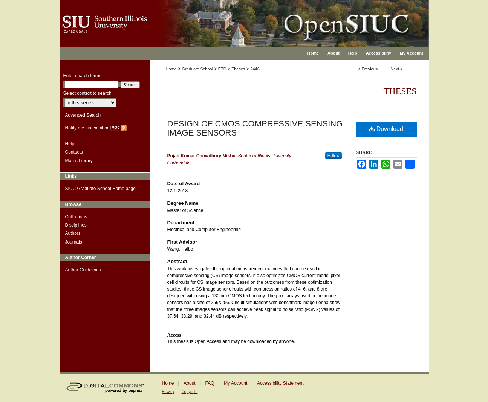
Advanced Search (83, 115)
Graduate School (197, 69)
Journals (73, 242)
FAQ (209, 383)
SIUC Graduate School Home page (100, 188)
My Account (235, 383)
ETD (222, 69)
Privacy (168, 392)
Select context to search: (88, 93)
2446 (254, 69)
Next (394, 69)
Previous (370, 69)
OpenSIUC (268, 19)
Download (386, 129)
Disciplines (76, 225)
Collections (76, 216)
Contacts (74, 152)
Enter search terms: (83, 75)
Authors (73, 233)
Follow (333, 155)
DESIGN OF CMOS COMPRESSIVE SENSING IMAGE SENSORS (255, 128)
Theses (238, 69)
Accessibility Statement (280, 383)
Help (70, 143)
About (189, 383)
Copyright (190, 392)
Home (171, 69)
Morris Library (79, 160)
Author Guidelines (83, 270)
